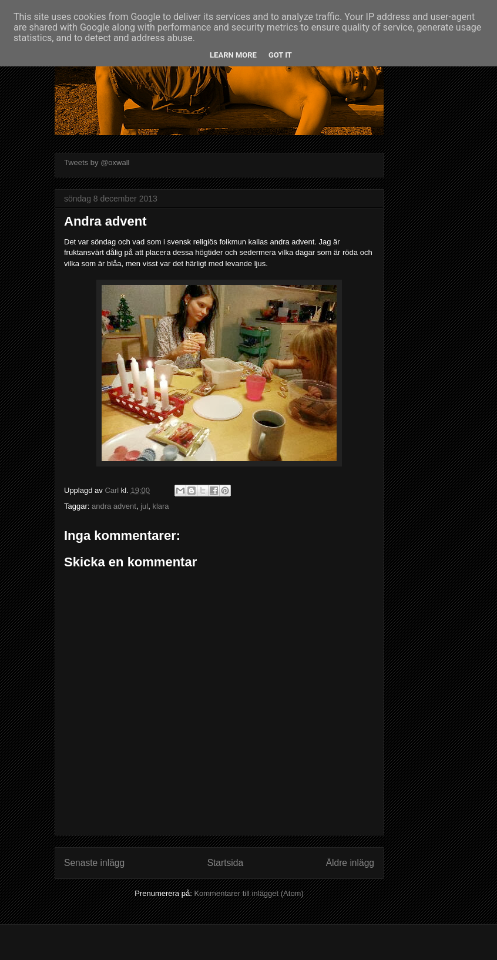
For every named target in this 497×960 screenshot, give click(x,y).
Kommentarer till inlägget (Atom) (248, 893)
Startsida (225, 863)
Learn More (233, 55)
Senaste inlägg (94, 863)
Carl (112, 490)
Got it (280, 55)
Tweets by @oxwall (96, 162)
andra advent (114, 506)
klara (160, 506)
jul (144, 506)
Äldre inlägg (350, 863)
